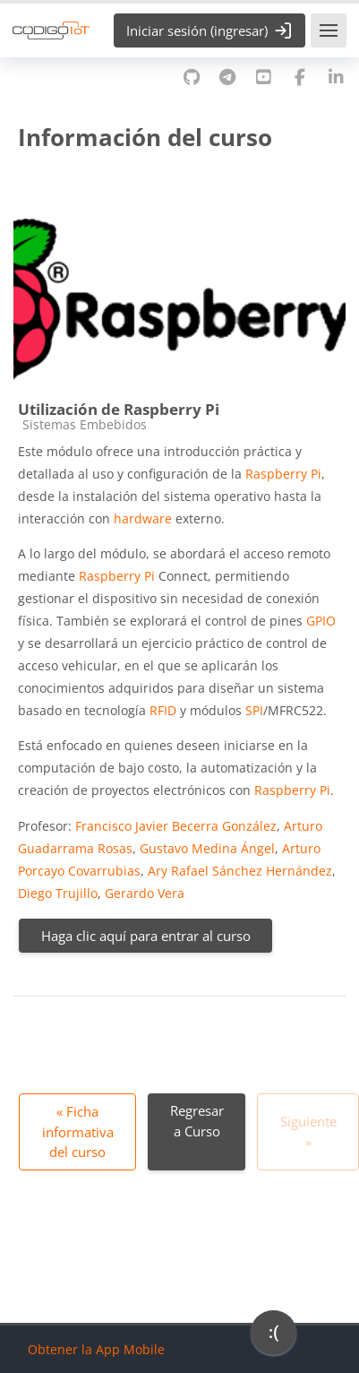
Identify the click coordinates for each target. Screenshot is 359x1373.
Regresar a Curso (197, 1120)
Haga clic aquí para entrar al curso (146, 936)
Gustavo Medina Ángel (207, 848)
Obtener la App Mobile (96, 1349)
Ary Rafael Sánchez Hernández (240, 870)
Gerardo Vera (144, 893)
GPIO (321, 620)
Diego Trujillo (58, 893)
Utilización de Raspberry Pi (118, 409)
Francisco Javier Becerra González (176, 825)
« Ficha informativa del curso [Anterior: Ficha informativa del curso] (78, 1131)
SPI (254, 710)
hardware (143, 518)
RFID (163, 710)
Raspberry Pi (283, 473)
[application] (273, 1337)
